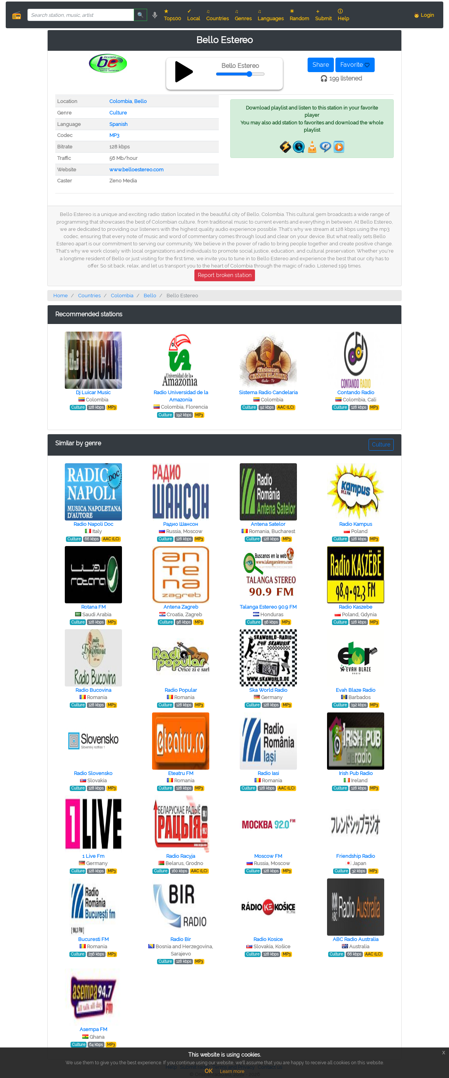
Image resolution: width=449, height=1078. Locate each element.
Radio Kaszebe (355, 607)
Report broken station (225, 275)
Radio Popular (181, 690)
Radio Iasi (268, 773)
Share (321, 64)
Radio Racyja (180, 856)
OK (208, 1071)
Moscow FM (268, 856)
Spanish (118, 124)
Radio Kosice (268, 939)
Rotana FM (93, 607)
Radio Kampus (355, 524)
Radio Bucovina (93, 690)
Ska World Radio (268, 690)
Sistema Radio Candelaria (268, 392)
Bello (140, 101)
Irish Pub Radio (356, 773)
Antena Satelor (268, 524)
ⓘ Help (343, 14)
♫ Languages (271, 14)
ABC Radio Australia (355, 939)
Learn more (232, 1071)
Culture (118, 113)
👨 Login (424, 15)
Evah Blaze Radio (355, 690)
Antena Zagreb (181, 607)
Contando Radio (355, 392)
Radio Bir (180, 939)
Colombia (120, 101)
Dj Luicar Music (93, 392)
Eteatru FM (180, 773)
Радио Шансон (180, 524)
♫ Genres (243, 14)
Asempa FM (93, 1029)
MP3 (114, 135)
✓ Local (193, 14)
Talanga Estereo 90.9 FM (268, 607)
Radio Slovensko (93, 773)
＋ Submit (323, 14)
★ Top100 (172, 14)
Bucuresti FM (93, 939)
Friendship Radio (355, 856)
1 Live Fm (93, 856)
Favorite (355, 64)
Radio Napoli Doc (93, 524)
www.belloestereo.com (136, 169)
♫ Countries (217, 14)
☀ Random (299, 14)
